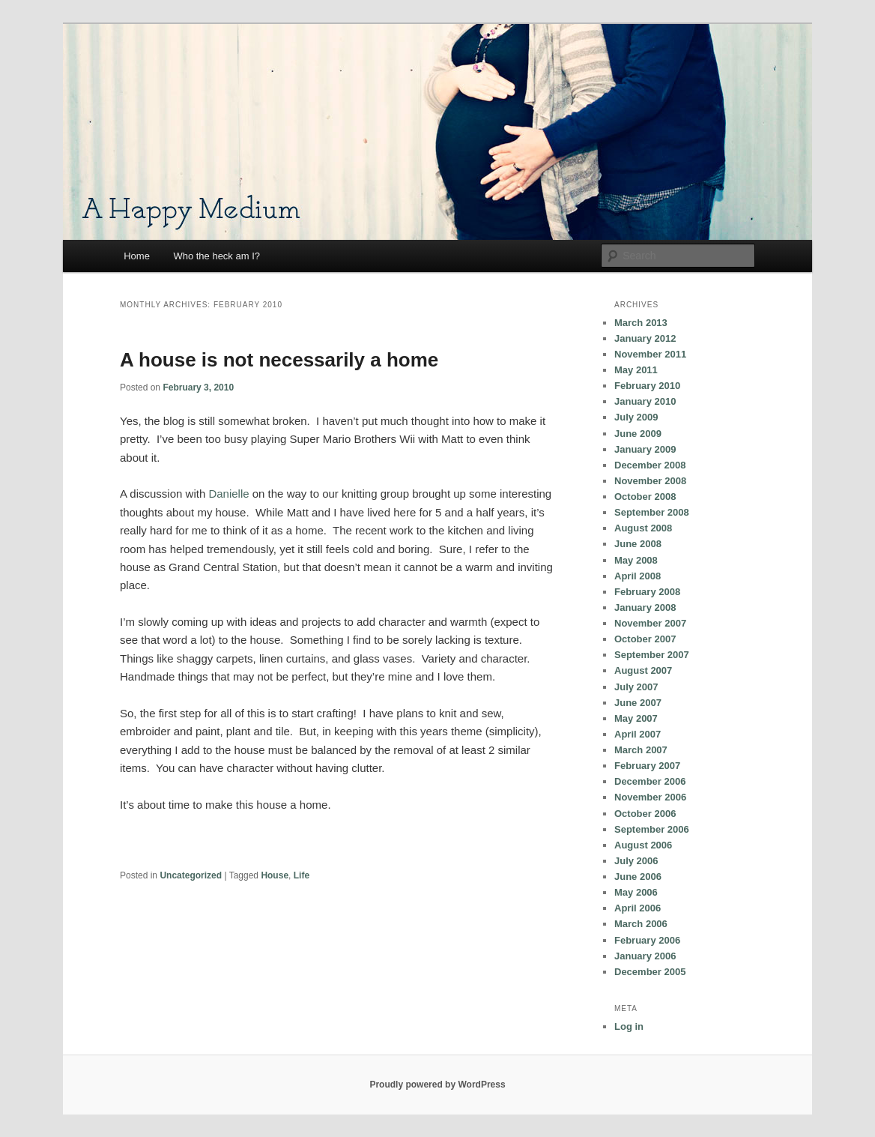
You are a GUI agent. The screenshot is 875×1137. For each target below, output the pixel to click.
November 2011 (650, 354)
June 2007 (637, 702)
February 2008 (647, 591)
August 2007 (643, 670)
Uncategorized (191, 875)
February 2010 (647, 385)
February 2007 (647, 765)
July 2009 (636, 417)
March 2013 (640, 322)
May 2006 (636, 892)
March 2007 (640, 750)
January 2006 (645, 956)
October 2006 (645, 813)
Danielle (228, 493)
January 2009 (645, 449)
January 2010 (645, 401)
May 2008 (636, 560)
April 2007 (637, 734)
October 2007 (645, 639)
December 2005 (649, 971)
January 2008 (645, 607)
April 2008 (637, 576)
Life (301, 875)
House (274, 875)
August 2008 (643, 528)
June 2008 (637, 543)
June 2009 (637, 433)
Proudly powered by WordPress (437, 1084)
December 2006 (649, 781)
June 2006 (637, 876)
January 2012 (645, 338)
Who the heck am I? (216, 256)
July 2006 (636, 860)
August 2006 (643, 845)
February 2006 (647, 940)
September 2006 (651, 829)
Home (137, 256)
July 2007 (636, 687)
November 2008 (650, 480)
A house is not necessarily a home (279, 360)
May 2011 (636, 370)
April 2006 (637, 908)
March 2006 (640, 923)
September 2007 (651, 654)
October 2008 (645, 496)
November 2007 (650, 623)
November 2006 (650, 797)
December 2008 (649, 465)
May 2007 (636, 718)
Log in (629, 1026)
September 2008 (651, 512)
